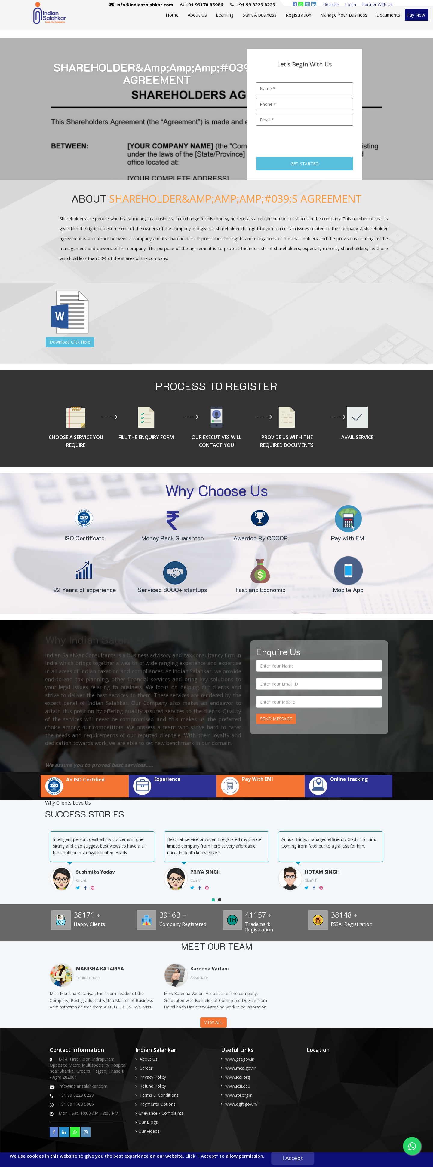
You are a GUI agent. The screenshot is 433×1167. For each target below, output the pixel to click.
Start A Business (260, 15)
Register (331, 4)
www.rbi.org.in (239, 1095)
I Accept (292, 1158)
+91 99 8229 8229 (252, 5)
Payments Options (158, 1104)
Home (172, 15)
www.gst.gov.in (239, 1059)
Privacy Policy (153, 1077)
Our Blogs (148, 1122)
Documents (388, 15)
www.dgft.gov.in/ (241, 1104)
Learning (225, 15)
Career (146, 1068)
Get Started (304, 163)
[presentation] (302, 139)
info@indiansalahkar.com (141, 5)
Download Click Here (70, 342)
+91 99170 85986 (201, 5)
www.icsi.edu (237, 1086)
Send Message (276, 719)
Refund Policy (153, 1086)
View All (213, 1022)
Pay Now (416, 15)
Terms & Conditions (159, 1095)
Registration (298, 15)
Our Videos (149, 1131)
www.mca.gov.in (241, 1068)
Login (350, 4)
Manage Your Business (343, 15)
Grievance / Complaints (160, 1113)
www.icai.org (237, 1077)
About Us (197, 15)
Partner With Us (377, 4)
